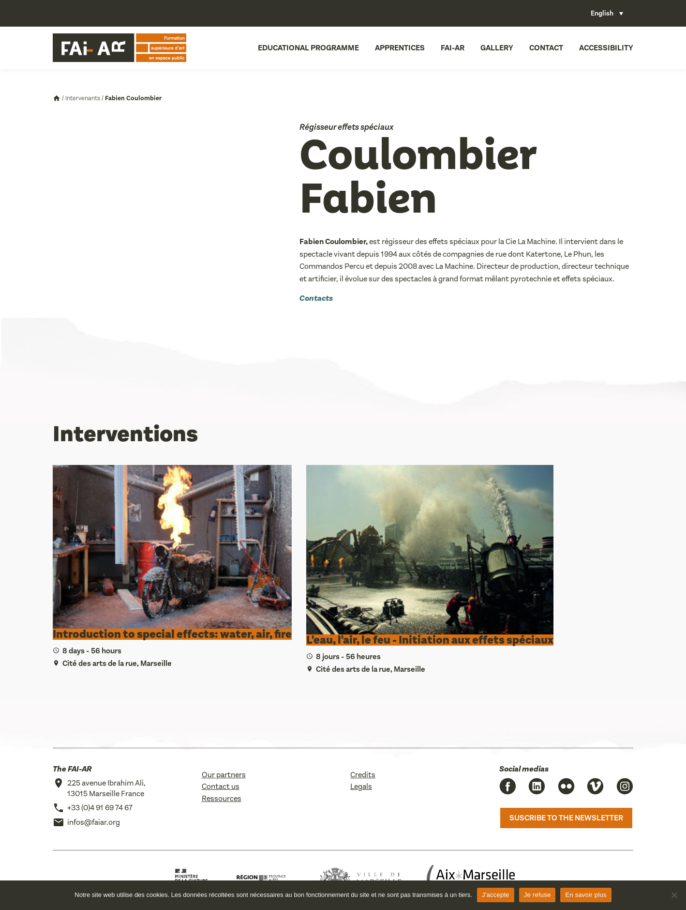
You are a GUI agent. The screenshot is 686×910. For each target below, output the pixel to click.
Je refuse (537, 894)
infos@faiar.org (93, 822)
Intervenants (82, 98)
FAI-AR (452, 48)
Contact (546, 48)
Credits (362, 775)
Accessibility (606, 48)
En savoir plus (585, 894)
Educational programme (308, 48)
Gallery (496, 48)
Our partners (224, 775)
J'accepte (495, 894)
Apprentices (400, 48)
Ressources (221, 798)
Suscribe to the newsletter (566, 818)
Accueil (56, 98)
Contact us (220, 786)
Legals (361, 786)
